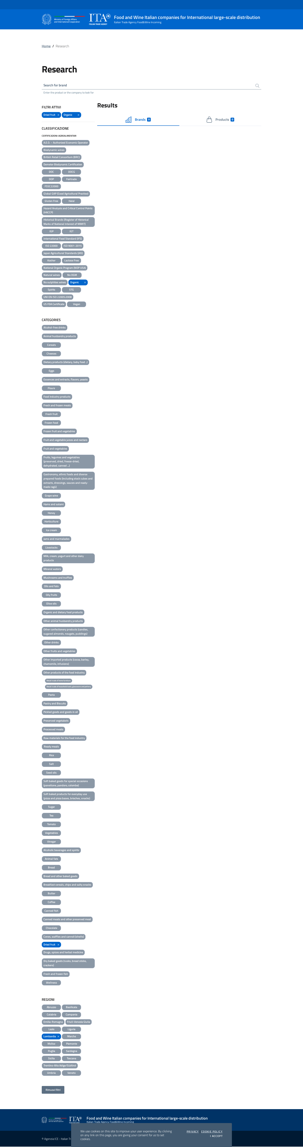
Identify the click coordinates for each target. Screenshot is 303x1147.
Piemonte (71, 1044)
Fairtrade (71, 179)
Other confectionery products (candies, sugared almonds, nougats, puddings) (65, 632)
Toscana (71, 1059)
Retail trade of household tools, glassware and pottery (69, 686)
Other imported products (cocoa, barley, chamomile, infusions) (66, 662)
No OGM (72, 275)
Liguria (71, 1029)
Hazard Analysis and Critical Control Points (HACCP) (68, 211)
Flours (51, 388)
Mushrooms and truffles (57, 578)
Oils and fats (51, 586)
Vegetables (51, 833)
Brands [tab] (138, 120)
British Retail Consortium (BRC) (61, 157)
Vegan (76, 304)
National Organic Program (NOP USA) (64, 268)
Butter (51, 894)
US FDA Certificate (53, 304)
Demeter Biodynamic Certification (62, 165)
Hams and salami (53, 505)
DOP (51, 179)
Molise (51, 1044)
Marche (71, 1037)
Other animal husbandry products (63, 621)
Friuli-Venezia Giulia (78, 1022)
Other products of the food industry (64, 673)
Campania (71, 1015)
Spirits (51, 290)
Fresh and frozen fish (55, 974)
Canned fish (51, 911)
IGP (51, 232)
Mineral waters (52, 569)
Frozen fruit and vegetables (59, 431)
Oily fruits (51, 595)
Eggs (51, 371)
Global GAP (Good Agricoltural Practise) (65, 194)
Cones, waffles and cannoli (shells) (63, 937)
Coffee (51, 902)
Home (46, 46)
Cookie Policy (212, 1131)
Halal (72, 201)
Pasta (51, 695)
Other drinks (51, 643)
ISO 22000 (51, 246)
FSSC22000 (51, 187)
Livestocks (51, 548)
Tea (51, 816)
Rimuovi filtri (53, 1090)
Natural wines (51, 275)
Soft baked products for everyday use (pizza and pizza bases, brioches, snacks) (66, 796)
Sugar (51, 807)
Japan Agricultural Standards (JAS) (63, 253)
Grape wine (51, 496)
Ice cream (51, 530)
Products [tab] (220, 120)
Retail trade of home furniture (59, 680)
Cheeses (51, 354)
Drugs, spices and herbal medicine (63, 953)
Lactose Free (71, 261)
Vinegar (51, 842)
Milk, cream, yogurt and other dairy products (63, 558)
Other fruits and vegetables (59, 651)
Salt (51, 764)
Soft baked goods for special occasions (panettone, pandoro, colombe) (65, 783)
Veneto (71, 1073)
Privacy (193, 1131)
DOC (51, 172)
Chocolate (51, 928)
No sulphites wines (54, 283)
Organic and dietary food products (63, 612)
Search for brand (56, 85)
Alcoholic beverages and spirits (61, 850)
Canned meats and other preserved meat (67, 919)
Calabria (51, 1015)
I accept (216, 1136)
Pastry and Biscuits (54, 703)
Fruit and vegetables (55, 449)
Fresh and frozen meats (57, 406)
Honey (51, 513)
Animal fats (51, 859)
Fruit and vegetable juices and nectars (65, 440)
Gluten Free (51, 201)
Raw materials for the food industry (64, 738)
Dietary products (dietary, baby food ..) (65, 362)
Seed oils (51, 773)
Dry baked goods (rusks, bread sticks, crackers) (65, 963)
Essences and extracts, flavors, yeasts (65, 380)
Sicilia (51, 1059)
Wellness (51, 983)
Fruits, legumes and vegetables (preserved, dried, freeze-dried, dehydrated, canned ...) (61, 462)
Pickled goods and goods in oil (60, 712)
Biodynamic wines (54, 150)
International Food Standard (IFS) (62, 239)
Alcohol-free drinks (54, 328)
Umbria (51, 1073)
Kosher (51, 261)
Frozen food (51, 423)
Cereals (51, 345)
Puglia (51, 1051)
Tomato (51, 824)
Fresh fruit (51, 414)
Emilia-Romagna (53, 1022)
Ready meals (51, 747)
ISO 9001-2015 (73, 246)
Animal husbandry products (59, 336)
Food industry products (57, 397)
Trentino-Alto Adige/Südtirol (59, 1066)
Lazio (51, 1029)
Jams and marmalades (56, 539)
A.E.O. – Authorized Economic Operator (65, 143)
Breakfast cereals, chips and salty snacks (67, 885)
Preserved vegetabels (56, 721)
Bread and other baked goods (60, 876)
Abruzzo (51, 1007)
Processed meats (53, 730)
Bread (51, 868)
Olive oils (51, 604)
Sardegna (71, 1051)
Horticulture (51, 522)
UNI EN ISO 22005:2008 (57, 297)
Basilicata (71, 1007)
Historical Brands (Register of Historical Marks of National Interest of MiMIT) (66, 222)
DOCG (71, 172)
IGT (71, 232)
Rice (51, 755)
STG (71, 290)
